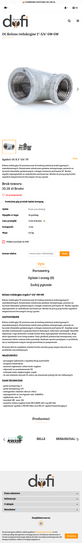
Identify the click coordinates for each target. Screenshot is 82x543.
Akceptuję (71, 536)
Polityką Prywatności (43, 532)
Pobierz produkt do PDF (15, 241)
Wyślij (64, 254)
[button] (75, 8)
